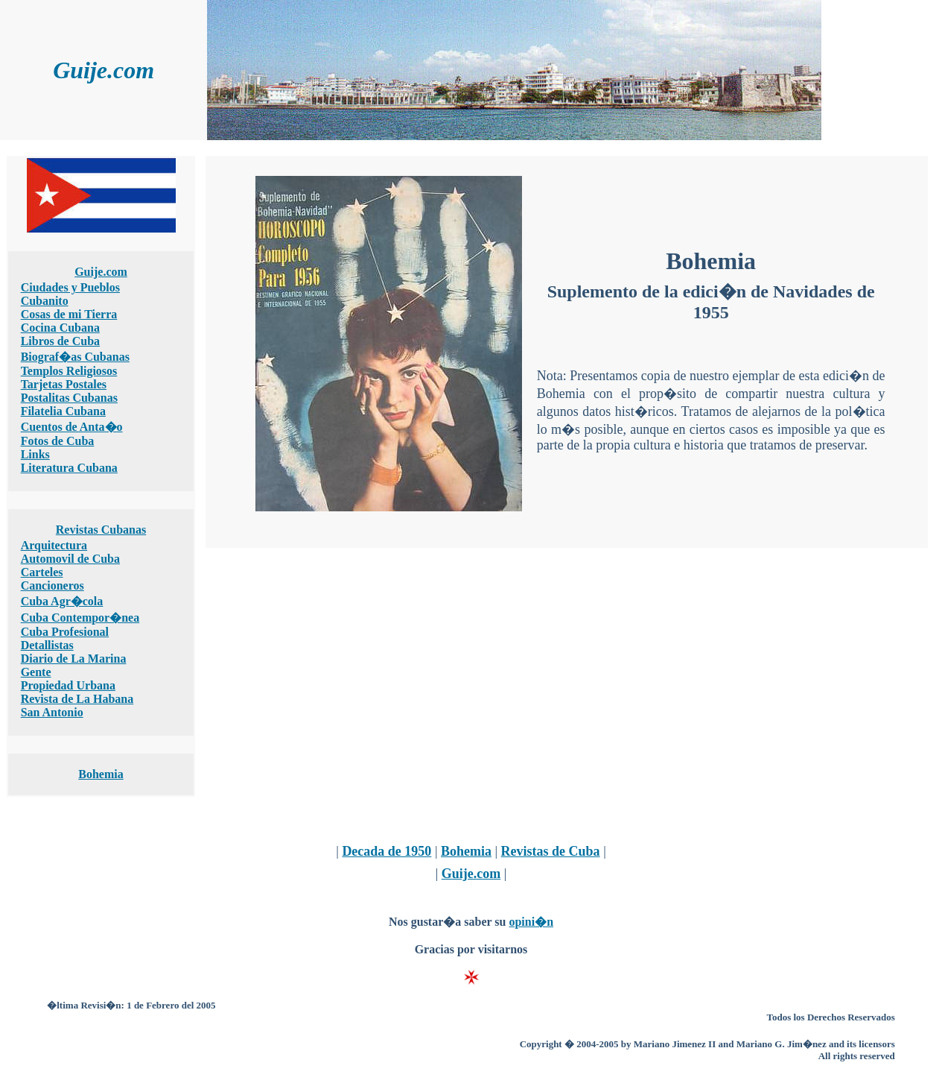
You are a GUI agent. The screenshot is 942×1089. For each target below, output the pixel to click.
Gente (36, 672)
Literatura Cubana (69, 467)
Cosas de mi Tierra (69, 314)
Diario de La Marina (74, 658)
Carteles (42, 572)
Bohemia (100, 774)
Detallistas (47, 645)
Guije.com (100, 271)
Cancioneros (52, 585)
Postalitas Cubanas (69, 397)
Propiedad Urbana (68, 685)
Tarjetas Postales (63, 384)
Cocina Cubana (60, 327)
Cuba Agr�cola (62, 601)
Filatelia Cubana (63, 411)
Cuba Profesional (65, 631)
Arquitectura (54, 545)
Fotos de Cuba (58, 441)
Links (35, 454)
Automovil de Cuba (70, 558)
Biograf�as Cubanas (75, 356)
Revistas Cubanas (101, 529)
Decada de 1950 (386, 851)
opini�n (531, 921)
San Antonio (52, 712)
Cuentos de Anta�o (72, 426)
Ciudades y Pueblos (70, 287)
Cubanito (45, 300)
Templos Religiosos (69, 370)
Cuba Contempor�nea (80, 617)
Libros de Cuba (60, 341)
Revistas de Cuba (550, 851)
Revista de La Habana (77, 698)
